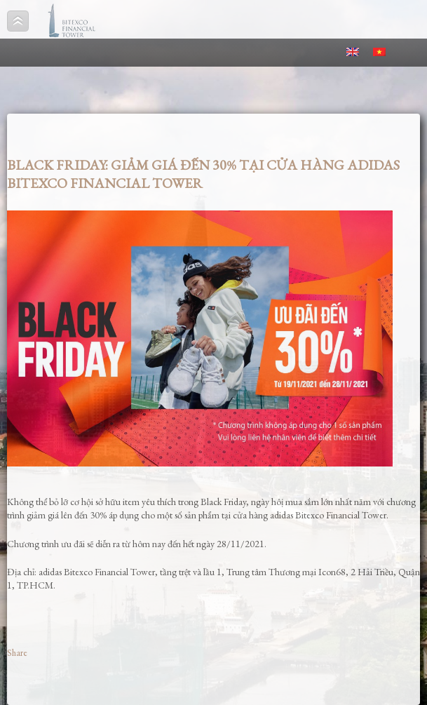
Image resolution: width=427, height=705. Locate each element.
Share (17, 653)
